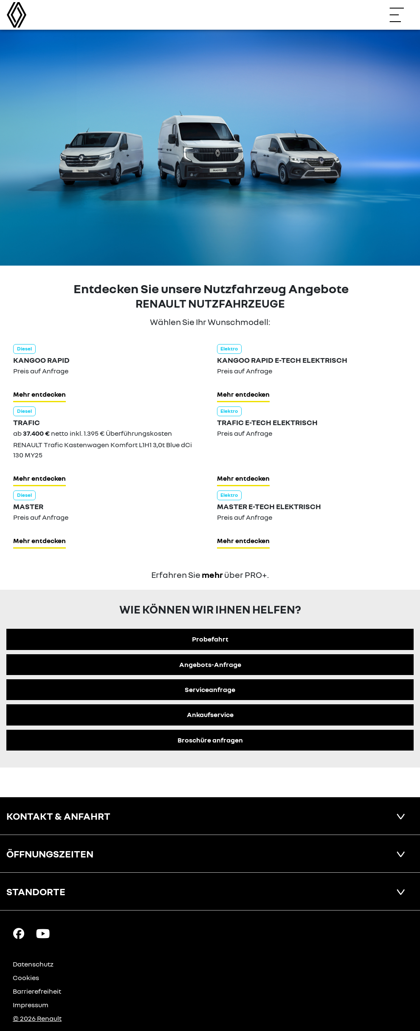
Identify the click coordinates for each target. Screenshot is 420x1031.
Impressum (30, 1004)
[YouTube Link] (43, 933)
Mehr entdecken (39, 394)
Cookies (26, 977)
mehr (212, 574)
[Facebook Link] (18, 933)
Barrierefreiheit (37, 991)
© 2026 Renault (37, 1018)
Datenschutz (33, 964)
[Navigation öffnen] (401, 14)
